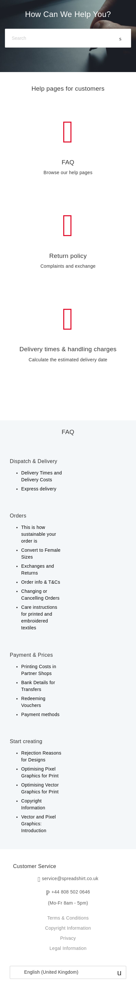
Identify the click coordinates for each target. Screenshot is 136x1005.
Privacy (68, 938)
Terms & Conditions (68, 918)
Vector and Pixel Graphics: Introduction (38, 823)
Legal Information (68, 948)
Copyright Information (68, 928)
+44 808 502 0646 (71, 892)
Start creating (26, 741)
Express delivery (38, 488)
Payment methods (40, 714)
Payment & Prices (31, 655)
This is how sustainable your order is (38, 534)
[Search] (68, 38)
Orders (18, 515)
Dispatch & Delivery (33, 461)
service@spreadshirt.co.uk (70, 878)
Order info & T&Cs (40, 582)
